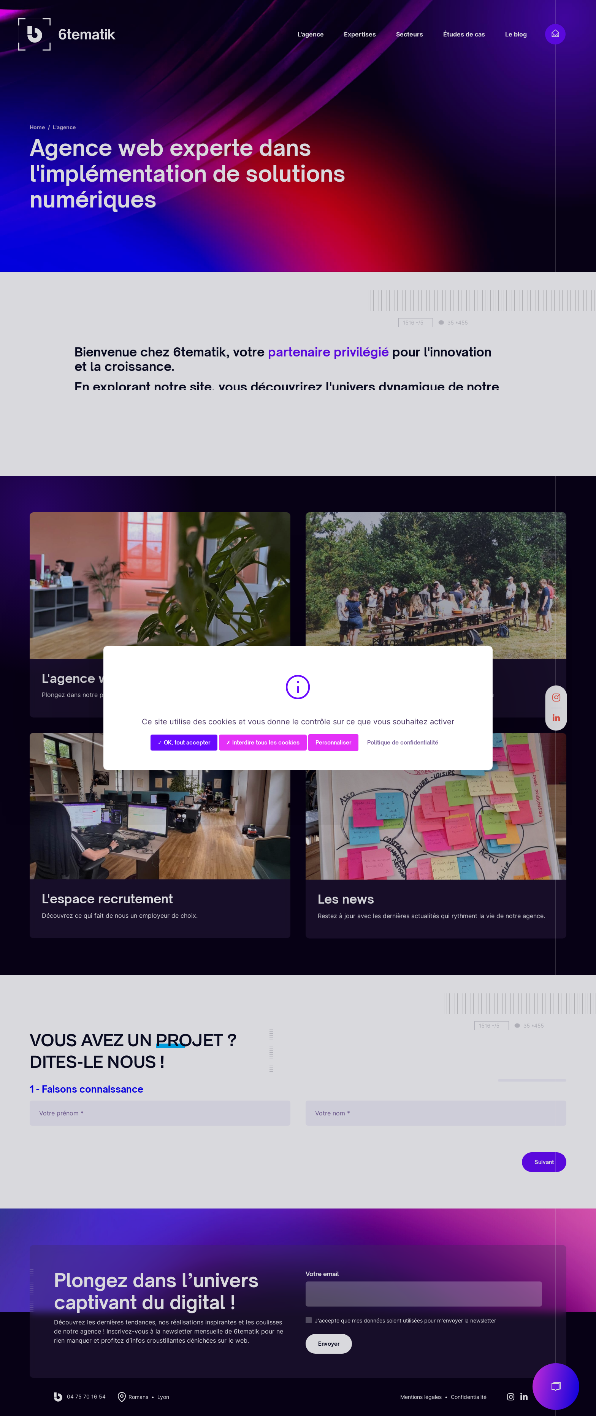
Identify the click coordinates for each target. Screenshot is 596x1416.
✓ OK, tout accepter (184, 742)
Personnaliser (333, 742)
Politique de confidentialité (402, 742)
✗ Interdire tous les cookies (263, 742)
